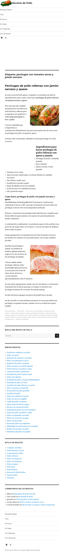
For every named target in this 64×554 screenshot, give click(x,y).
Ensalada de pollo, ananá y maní (19, 374)
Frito (2, 15)
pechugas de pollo (45, 315)
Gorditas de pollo (13, 393)
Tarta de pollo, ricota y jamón (27, 499)
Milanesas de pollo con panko (18, 432)
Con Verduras (5, 34)
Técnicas (10, 478)
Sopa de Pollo (12, 475)
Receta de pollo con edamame (18, 423)
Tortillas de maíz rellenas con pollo (21, 385)
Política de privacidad (33, 550)
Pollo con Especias (14, 459)
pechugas (33, 313)
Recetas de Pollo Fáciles (16, 472)
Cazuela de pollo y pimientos (18, 372)
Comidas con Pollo (14, 448)
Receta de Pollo (10, 311)
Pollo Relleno (39, 311)
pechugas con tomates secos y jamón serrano (23, 315)
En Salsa (3, 24)
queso (34, 317)
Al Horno (3, 19)
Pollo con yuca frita (14, 421)
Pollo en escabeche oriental (17, 396)
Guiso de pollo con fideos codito (19, 413)
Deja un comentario (22, 319)
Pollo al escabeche (14, 377)
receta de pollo (41, 317)
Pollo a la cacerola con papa (18, 418)
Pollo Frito (11, 467)
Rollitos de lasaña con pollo (18, 429)
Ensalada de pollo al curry (17, 382)
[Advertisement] (22, 55)
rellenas (54, 317)
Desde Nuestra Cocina (15, 450)
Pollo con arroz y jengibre (17, 399)
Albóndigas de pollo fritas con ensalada (22, 426)
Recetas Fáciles (6, 10)
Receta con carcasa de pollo (17, 407)
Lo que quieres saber (15, 453)
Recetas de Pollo (22, 3)
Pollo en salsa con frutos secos (32, 502)
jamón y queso (25, 313)
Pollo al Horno (30, 311)
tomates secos (9, 319)
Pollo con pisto (13, 355)
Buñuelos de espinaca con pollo (19, 358)
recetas (49, 317)
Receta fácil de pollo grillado (18, 391)
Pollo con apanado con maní (18, 415)
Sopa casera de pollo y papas (18, 404)
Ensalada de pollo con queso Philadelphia (23, 380)
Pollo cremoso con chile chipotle (20, 366)
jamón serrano (15, 313)
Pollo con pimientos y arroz (18, 361)
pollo (29, 317)
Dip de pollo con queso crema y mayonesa (38, 505)
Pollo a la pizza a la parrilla (17, 388)
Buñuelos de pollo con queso (18, 363)
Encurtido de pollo (25, 497)
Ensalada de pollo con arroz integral (21, 410)
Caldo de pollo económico (17, 402)
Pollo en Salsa (12, 464)
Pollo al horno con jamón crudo (19, 369)
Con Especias (5, 29)
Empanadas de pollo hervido (24, 494)
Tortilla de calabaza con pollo (18, 352)
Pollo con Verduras (14, 461)
